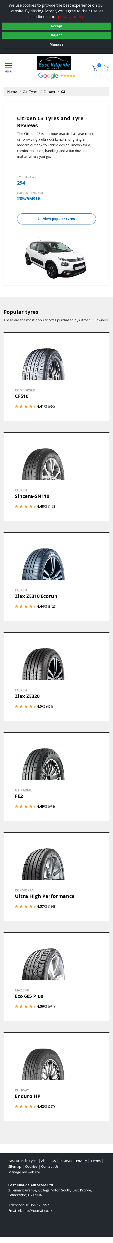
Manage (57, 44)
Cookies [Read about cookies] (31, 1166)
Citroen (49, 91)
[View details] (56, 376)
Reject (56, 35)
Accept (57, 26)
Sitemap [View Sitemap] (14, 1166)
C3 (63, 91)
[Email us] (35, 1210)
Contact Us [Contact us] (50, 1166)
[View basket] (95, 68)
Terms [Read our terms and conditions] (96, 1160)
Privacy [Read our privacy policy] (81, 1160)
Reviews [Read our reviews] (66, 1160)
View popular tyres (56, 218)
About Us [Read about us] (48, 1160)
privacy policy (71, 16)
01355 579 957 (37, 1205)
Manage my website (24, 1172)
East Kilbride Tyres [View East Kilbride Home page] (22, 1160)
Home (12, 91)
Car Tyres (30, 91)
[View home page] (57, 63)
